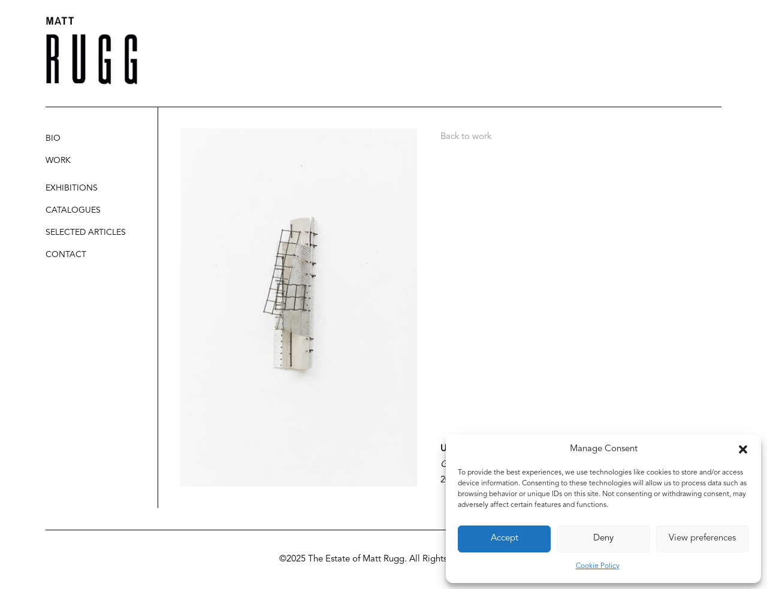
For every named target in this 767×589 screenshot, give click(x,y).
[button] (743, 449)
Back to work (465, 136)
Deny (603, 538)
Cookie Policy (598, 566)
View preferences (702, 538)
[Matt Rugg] (92, 50)
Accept (504, 538)
